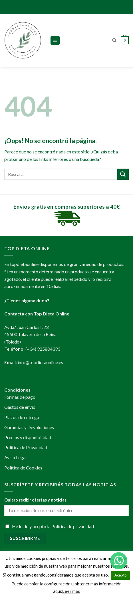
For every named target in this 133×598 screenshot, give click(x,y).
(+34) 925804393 (42, 349)
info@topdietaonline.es (40, 362)
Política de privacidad (72, 526)
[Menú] (55, 40)
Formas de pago (19, 397)
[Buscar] (114, 40)
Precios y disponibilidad (27, 437)
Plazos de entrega (21, 417)
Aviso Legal (15, 457)
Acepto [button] (120, 575)
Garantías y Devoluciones (29, 427)
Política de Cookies (23, 467)
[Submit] (123, 174)
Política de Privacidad (25, 447)
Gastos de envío (19, 407)
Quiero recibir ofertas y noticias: (36, 500)
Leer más (71, 591)
